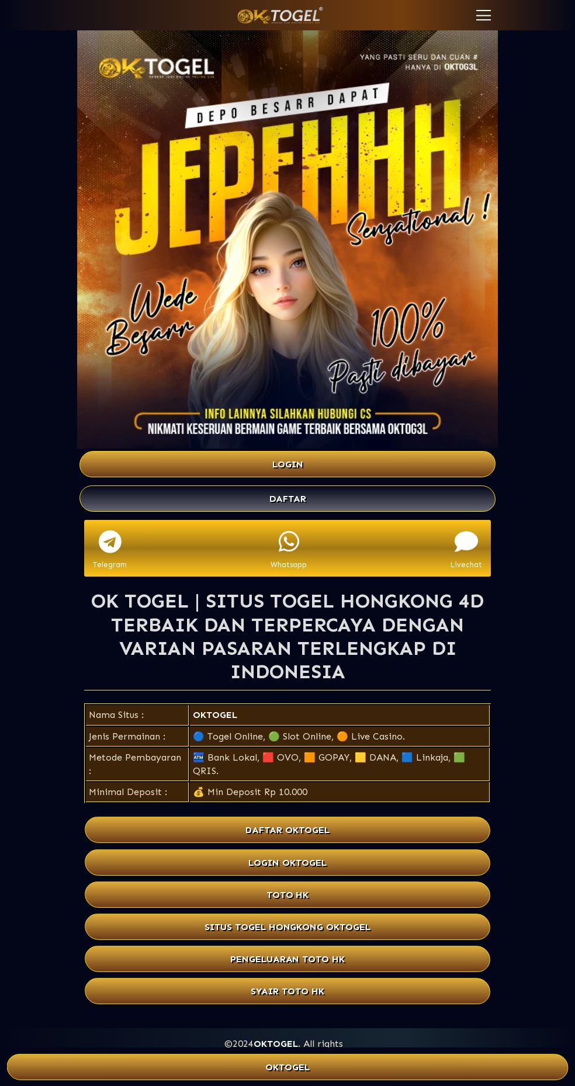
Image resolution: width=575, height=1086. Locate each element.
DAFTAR (287, 498)
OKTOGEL (215, 714)
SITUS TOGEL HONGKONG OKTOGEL (287, 926)
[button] (483, 15)
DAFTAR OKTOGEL (287, 830)
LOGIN (287, 464)
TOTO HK (287, 894)
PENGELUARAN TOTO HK (287, 958)
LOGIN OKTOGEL (287, 862)
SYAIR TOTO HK (287, 991)
